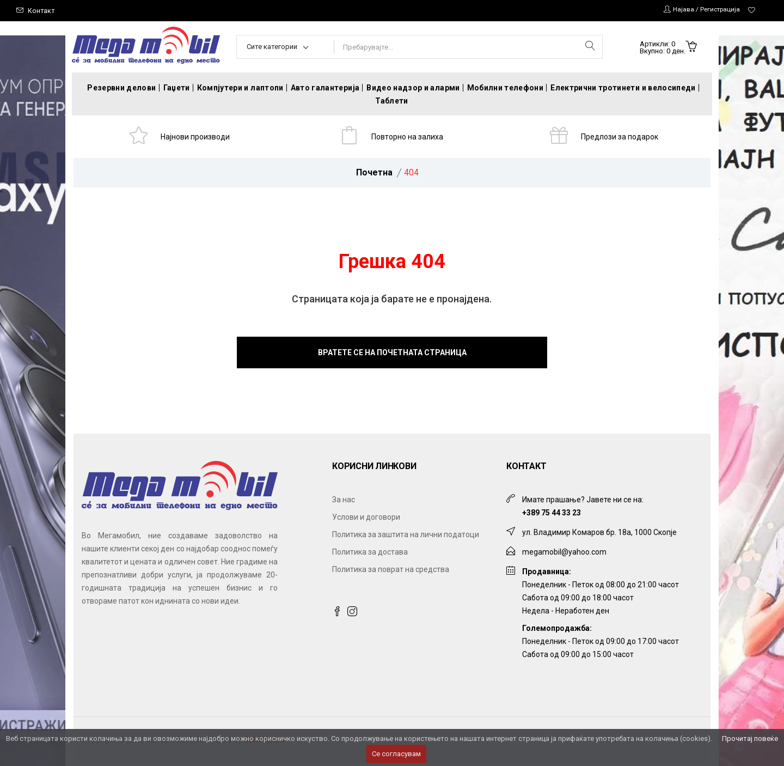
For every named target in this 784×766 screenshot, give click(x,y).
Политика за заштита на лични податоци (405, 537)
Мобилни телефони (505, 88)
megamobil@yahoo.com (564, 555)
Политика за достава (370, 555)
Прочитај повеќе (750, 738)
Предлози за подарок (621, 138)
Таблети (391, 101)
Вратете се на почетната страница (392, 355)
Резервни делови (121, 88)
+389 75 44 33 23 (551, 516)
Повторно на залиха (409, 138)
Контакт (42, 11)
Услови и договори (366, 520)
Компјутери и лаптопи (240, 88)
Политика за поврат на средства (390, 572)
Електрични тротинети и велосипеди (623, 88)
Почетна (374, 176)
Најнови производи (197, 138)
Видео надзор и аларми (413, 88)
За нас (343, 502)
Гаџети (176, 88)
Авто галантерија (325, 88)
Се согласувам (396, 754)
